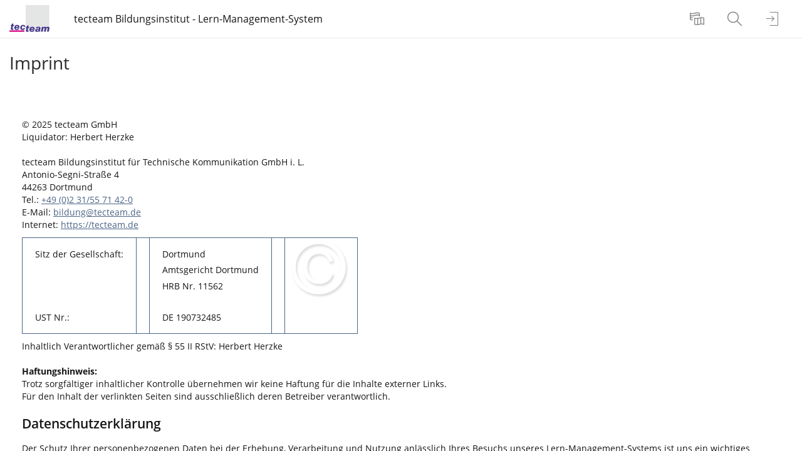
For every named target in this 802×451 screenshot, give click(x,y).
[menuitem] (698, 19)
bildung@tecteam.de (97, 212)
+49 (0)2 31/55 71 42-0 (87, 199)
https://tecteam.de (99, 225)
